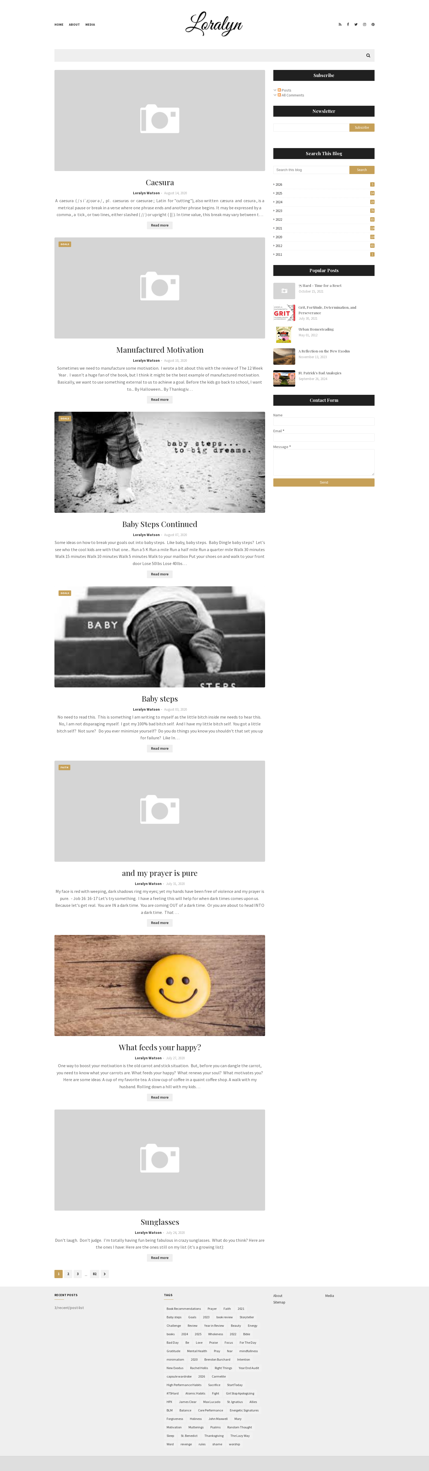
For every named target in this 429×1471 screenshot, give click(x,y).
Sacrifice (214, 1385)
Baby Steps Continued (160, 524)
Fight (215, 1393)
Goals (192, 1317)
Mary (238, 1419)
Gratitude (173, 1351)
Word (170, 1444)
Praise (213, 1342)
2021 (325, 228)
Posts (284, 90)
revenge (186, 1444)
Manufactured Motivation (160, 350)
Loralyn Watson (146, 193)
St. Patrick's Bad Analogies (319, 372)
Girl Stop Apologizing (240, 1393)
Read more (160, 225)
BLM (170, 1410)
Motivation (174, 1427)
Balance (185, 1410)
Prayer (212, 1309)
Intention (243, 1359)
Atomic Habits (195, 1393)
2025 (325, 193)
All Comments (291, 95)
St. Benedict (189, 1436)
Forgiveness (175, 1419)
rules (202, 1444)
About (74, 24)
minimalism (175, 1359)
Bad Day (173, 1342)
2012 (325, 245)
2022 (325, 219)
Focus (229, 1342)
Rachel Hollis (199, 1368)
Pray (217, 1351)
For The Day (248, 1342)
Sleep (170, 1436)
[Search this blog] (311, 170)
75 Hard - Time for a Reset (319, 285)
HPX (169, 1402)
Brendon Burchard (217, 1359)
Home (58, 24)
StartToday (235, 1385)
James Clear (187, 1402)
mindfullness (248, 1351)
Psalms (215, 1427)
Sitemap (279, 1302)
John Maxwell (218, 1419)
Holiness (196, 1419)
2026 (325, 184)
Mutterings (196, 1427)
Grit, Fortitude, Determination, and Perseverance (327, 310)
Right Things (223, 1368)
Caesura (160, 182)
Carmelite (219, 1376)
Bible (246, 1334)
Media (90, 24)
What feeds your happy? (160, 1047)
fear (230, 1351)
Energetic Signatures (244, 1410)
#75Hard (173, 1393)
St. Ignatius (235, 1402)
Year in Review (214, 1325)
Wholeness (215, 1334)
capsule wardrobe (179, 1376)
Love (199, 1342)
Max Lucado (211, 1402)
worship (234, 1444)
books (171, 1334)
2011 (325, 254)
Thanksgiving (214, 1436)
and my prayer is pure (160, 873)
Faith (227, 1309)
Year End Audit (249, 1368)
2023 (325, 210)
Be (187, 1342)
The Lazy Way (240, 1436)
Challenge (174, 1325)
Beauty (236, 1325)
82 (95, 1274)
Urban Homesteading (316, 329)
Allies (253, 1402)
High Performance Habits (184, 1385)
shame (217, 1444)
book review (224, 1317)
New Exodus (175, 1368)
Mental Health (197, 1351)
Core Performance (210, 1410)
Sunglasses (160, 1222)
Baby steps (160, 698)
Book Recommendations (184, 1309)
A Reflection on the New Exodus (324, 351)
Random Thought (239, 1427)
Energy (252, 1325)
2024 (325, 202)
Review (193, 1325)
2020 (325, 237)
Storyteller (247, 1317)
